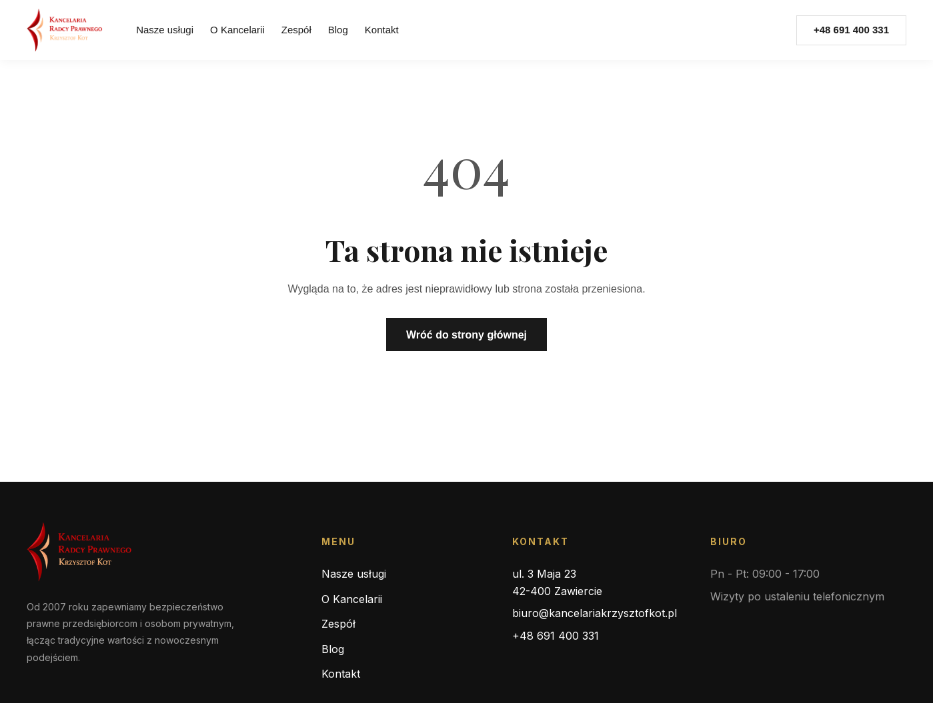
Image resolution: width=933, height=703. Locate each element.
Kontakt (382, 29)
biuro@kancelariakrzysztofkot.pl (594, 613)
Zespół (296, 29)
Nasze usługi (164, 29)
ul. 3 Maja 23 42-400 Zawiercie (557, 582)
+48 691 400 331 (555, 635)
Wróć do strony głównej (466, 335)
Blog (338, 29)
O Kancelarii (237, 29)
